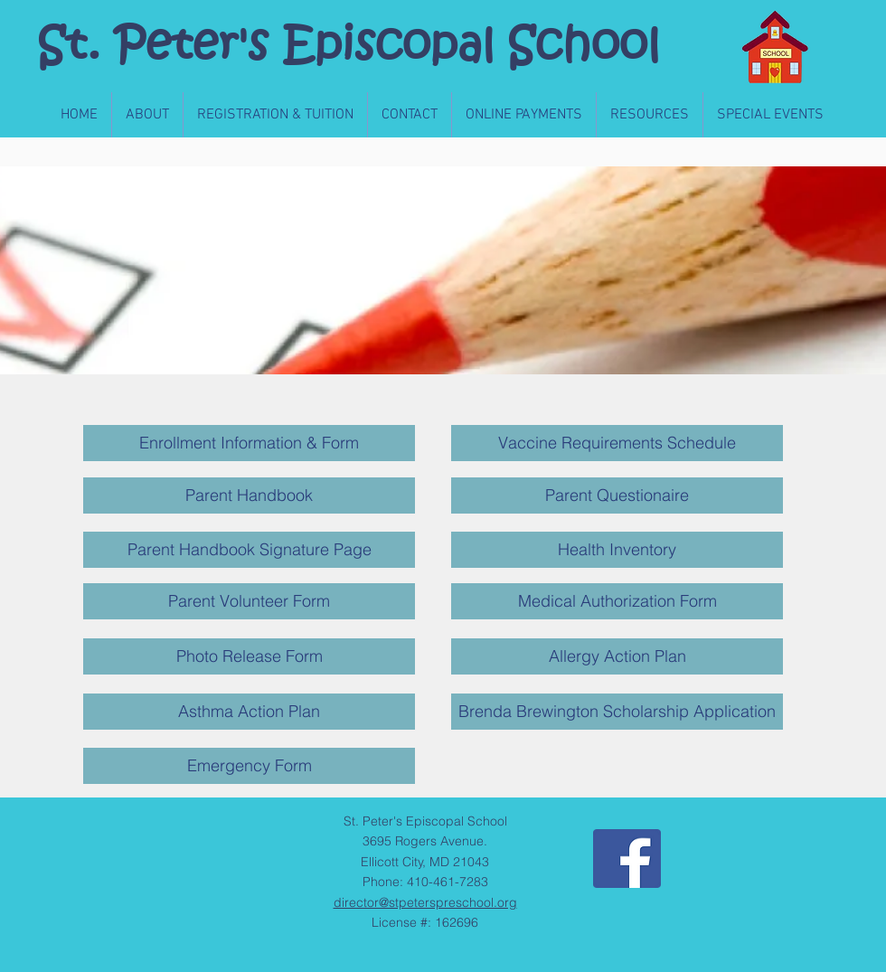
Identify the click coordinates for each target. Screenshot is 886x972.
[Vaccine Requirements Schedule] (617, 443)
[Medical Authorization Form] (617, 601)
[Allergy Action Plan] (617, 656)
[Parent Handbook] (249, 495)
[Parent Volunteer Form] (249, 601)
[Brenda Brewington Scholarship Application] (617, 712)
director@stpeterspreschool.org (425, 902)
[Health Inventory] (617, 550)
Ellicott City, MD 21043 (425, 862)
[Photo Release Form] (249, 656)
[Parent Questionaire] (617, 495)
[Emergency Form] (249, 766)
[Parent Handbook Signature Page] (249, 550)
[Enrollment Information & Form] (249, 443)
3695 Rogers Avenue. (425, 841)
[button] (147, 114)
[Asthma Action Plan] (249, 712)
